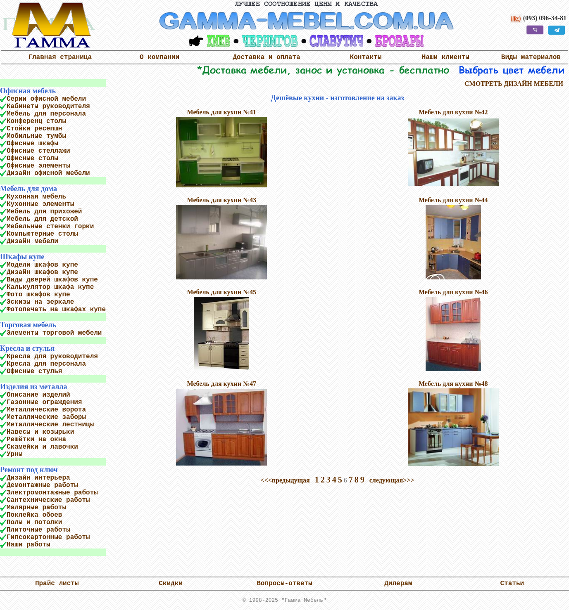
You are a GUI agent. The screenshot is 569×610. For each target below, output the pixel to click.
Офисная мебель (28, 91)
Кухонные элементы (40, 204)
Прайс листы (57, 583)
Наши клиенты (445, 57)
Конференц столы (36, 121)
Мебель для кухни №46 (453, 292)
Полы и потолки (34, 522)
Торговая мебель (28, 325)
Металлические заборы (46, 417)
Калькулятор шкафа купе (50, 287)
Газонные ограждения (44, 402)
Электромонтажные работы (52, 493)
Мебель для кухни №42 (453, 112)
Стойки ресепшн (34, 128)
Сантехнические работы (48, 500)
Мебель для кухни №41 (222, 112)
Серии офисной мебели (46, 99)
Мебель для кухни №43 (222, 199)
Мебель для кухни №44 (453, 199)
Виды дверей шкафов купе (52, 280)
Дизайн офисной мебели (48, 173)
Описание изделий (38, 395)
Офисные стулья (34, 371)
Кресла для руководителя (52, 356)
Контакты (366, 57)
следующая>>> (391, 480)
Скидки (171, 583)
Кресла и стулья (27, 348)
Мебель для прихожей (44, 211)
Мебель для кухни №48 (453, 383)
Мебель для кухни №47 (222, 383)
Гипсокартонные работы (48, 537)
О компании (159, 57)
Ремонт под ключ (29, 470)
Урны (14, 454)
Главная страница (60, 57)
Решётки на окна (36, 439)
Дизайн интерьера (38, 478)
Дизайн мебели (32, 241)
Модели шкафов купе (42, 265)
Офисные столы (32, 158)
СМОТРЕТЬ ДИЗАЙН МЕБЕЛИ (513, 83)
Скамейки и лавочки (42, 447)
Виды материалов (531, 57)
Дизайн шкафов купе (42, 272)
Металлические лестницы (50, 424)
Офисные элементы (38, 166)
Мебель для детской (42, 219)
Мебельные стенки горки (50, 226)
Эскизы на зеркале (40, 302)
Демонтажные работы (42, 485)
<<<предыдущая (285, 480)
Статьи (512, 583)
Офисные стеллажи (38, 151)
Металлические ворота (46, 410)
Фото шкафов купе (38, 294)
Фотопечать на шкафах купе (56, 309)
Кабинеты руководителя (48, 106)
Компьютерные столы (42, 234)
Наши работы (28, 545)
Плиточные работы (38, 530)
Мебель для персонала (46, 114)
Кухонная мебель (36, 197)
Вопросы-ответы (284, 583)
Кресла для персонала (46, 364)
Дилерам (398, 583)
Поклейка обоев (34, 515)
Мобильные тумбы (36, 136)
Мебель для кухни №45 (222, 292)
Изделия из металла (33, 387)
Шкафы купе (22, 257)
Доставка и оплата (266, 57)
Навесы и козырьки (40, 432)
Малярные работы (36, 507)
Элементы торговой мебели (54, 333)
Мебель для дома (28, 188)
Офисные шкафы (32, 143)
